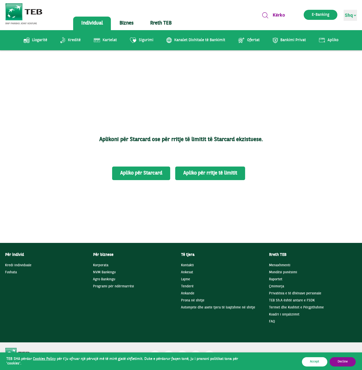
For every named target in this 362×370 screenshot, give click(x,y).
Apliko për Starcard (141, 173)
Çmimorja (276, 286)
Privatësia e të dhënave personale (295, 293)
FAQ (272, 321)
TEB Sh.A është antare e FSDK (292, 300)
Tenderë (187, 286)
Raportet (275, 279)
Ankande (187, 293)
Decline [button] (343, 361)
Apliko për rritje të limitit (210, 173)
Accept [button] (314, 361)
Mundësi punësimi (283, 272)
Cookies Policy (44, 358)
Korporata (100, 265)
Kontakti (187, 265)
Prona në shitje (192, 300)
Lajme (185, 279)
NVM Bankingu (104, 272)
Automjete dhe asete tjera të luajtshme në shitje (218, 307)
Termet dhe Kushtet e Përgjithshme (296, 307)
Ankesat (187, 272)
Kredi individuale (18, 265)
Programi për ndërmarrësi (113, 286)
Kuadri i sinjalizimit (284, 314)
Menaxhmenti (279, 265)
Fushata (11, 272)
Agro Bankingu (104, 279)
